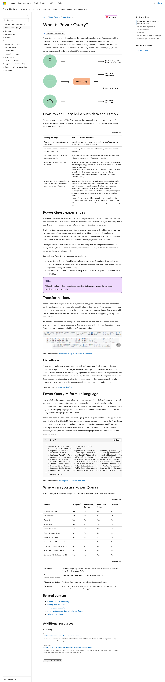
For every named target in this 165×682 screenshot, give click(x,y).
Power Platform (54, 17)
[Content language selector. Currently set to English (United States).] (13, 679)
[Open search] (154, 3)
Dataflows (140, 32)
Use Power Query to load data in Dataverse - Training (62, 636)
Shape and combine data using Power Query (65, 611)
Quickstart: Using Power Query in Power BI (75, 353)
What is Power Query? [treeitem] (13, 28)
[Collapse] (28, 15)
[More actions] (120, 17)
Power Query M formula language (71, 480)
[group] (82, 459)
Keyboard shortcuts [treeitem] (11, 47)
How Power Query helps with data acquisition (147, 22)
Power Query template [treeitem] (12, 44)
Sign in (159, 3)
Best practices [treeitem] (9, 51)
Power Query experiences (146, 26)
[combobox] (16, 20)
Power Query (67, 17)
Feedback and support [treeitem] (12, 54)
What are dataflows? (66, 387)
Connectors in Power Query (58, 601)
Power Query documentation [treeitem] (15, 24)
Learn (45, 17)
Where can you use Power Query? (149, 38)
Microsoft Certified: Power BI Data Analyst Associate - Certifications (67, 647)
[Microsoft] (4, 3)
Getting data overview (56, 604)
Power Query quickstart (56, 608)
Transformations (143, 29)
